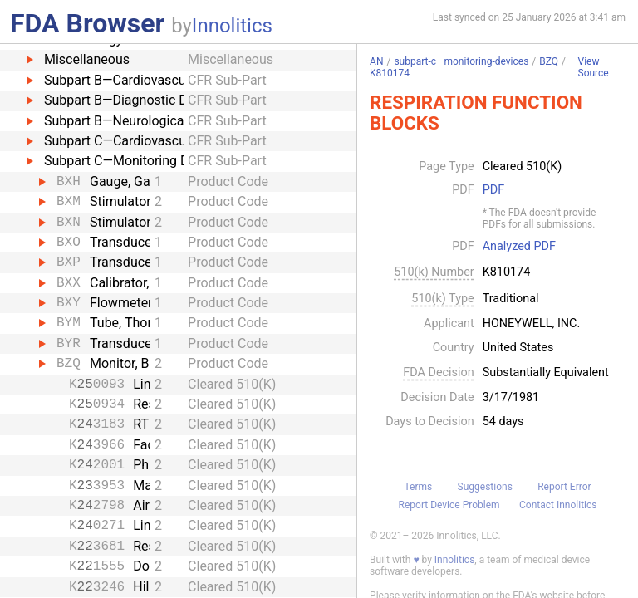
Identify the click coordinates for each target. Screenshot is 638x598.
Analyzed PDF (519, 246)
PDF (493, 190)
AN (376, 61)
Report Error (564, 487)
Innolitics (232, 25)
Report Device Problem (449, 505)
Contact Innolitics (557, 505)
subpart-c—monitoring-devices (461, 61)
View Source (593, 67)
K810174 (390, 73)
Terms (418, 487)
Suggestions (485, 487)
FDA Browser (87, 23)
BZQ (548, 61)
